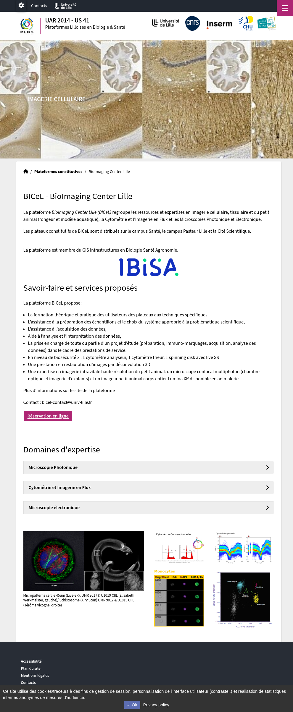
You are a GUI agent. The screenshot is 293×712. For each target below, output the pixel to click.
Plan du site (31, 668)
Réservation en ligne (48, 416)
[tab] (149, 467)
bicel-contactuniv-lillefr (67, 402)
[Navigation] (285, 8)
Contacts (39, 6)
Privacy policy (156, 705)
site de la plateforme (95, 390)
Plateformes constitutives (58, 172)
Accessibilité (31, 661)
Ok (132, 705)
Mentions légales (35, 675)
